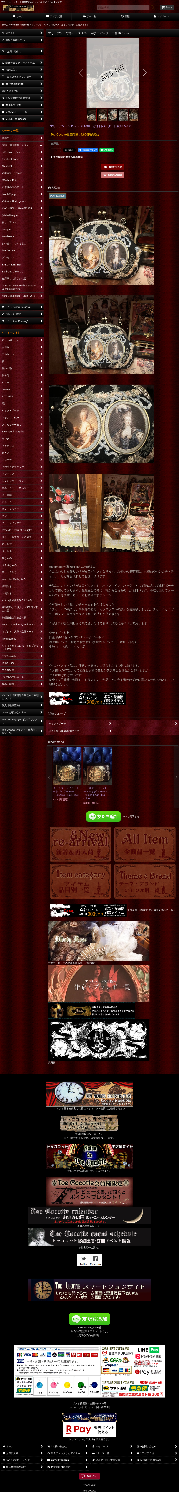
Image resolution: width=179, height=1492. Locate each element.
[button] (81, 73)
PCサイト (91, 1476)
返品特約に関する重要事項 (67, 157)
